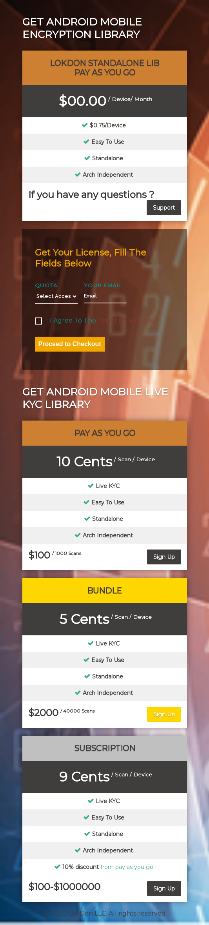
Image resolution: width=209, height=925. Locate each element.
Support (164, 207)
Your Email (103, 285)
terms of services (126, 320)
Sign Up (164, 556)
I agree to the (94, 320)
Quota (46, 285)
